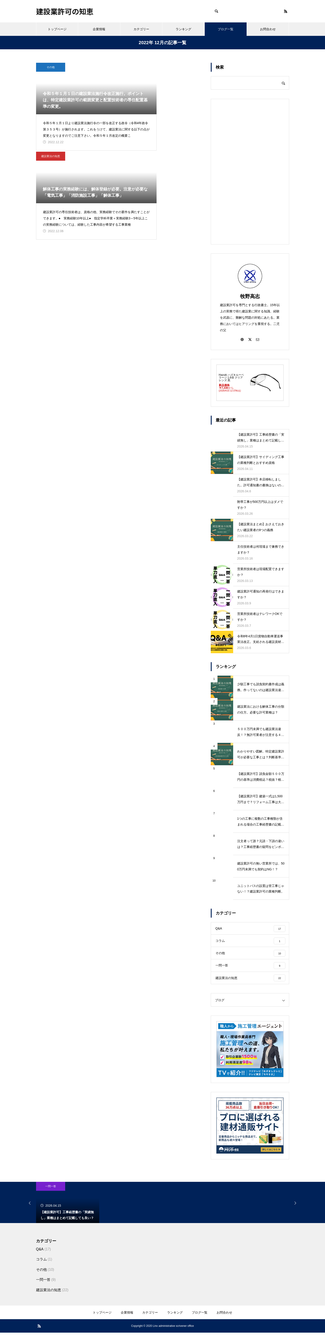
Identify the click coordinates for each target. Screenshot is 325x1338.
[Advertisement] (250, 171)
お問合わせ (268, 29)
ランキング (183, 29)
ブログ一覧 (225, 29)
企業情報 (99, 29)
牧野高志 (250, 296)
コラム (41, 1265)
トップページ (57, 29)
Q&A (40, 1254)
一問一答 (50, 1191)
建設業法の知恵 (138, 67)
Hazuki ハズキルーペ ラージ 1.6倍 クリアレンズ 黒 (231, 377)
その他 (51, 67)
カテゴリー (141, 29)
